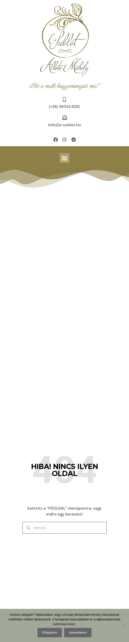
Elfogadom (49, 632)
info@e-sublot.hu (64, 125)
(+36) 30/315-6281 (64, 107)
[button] (64, 158)
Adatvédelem (78, 632)
